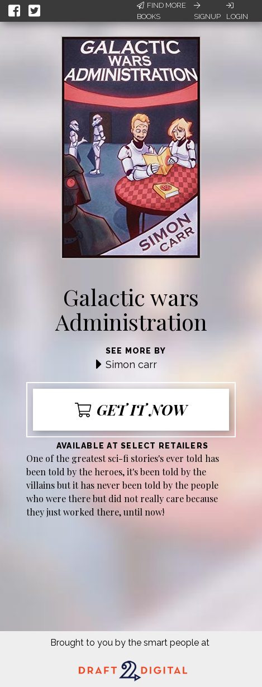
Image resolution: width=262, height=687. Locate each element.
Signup (207, 11)
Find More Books (161, 11)
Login (237, 11)
